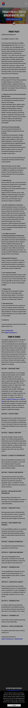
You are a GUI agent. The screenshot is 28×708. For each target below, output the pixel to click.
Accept (14, 705)
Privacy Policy (15, 701)
